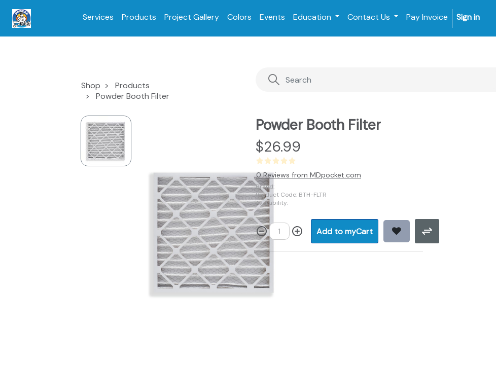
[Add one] (297, 231)
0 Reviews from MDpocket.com (308, 174)
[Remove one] (262, 231)
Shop (90, 85)
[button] (344, 231)
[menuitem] (98, 17)
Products (132, 85)
